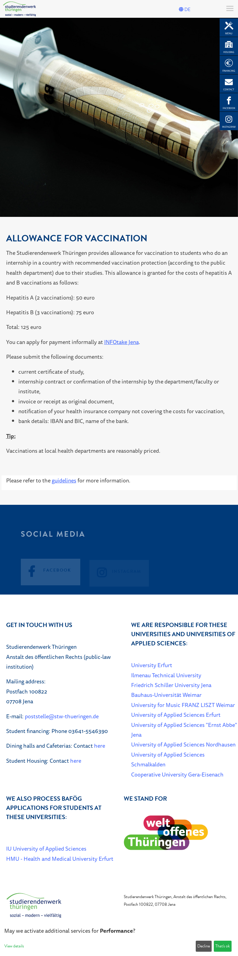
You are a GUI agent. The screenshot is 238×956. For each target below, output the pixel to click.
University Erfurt (151, 665)
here (99, 745)
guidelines (64, 480)
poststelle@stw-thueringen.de (62, 716)
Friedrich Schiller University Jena (171, 685)
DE (185, 9)
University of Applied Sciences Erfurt (176, 714)
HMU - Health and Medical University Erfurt (59, 858)
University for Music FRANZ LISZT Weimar (183, 705)
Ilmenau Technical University (166, 675)
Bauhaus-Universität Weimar (166, 694)
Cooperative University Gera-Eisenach (177, 774)
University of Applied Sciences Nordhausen (183, 744)
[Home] (33, 904)
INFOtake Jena (121, 342)
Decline (203, 946)
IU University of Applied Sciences (46, 848)
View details (14, 946)
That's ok (222, 946)
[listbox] (119, 117)
